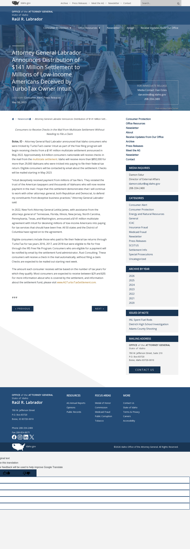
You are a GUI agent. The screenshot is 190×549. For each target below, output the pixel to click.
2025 (132, 280)
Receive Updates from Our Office (144, 137)
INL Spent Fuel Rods (140, 319)
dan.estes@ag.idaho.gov (152, 94)
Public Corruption (103, 416)
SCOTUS (134, 245)
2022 (132, 293)
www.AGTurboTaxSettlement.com (76, 282)
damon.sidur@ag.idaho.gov (144, 183)
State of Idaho (130, 407)
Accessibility (129, 420)
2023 (132, 289)
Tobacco (99, 420)
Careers (127, 416)
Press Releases (79, 3)
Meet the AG (97, 3)
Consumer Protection (138, 119)
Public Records (74, 411)
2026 (132, 276)
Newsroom (23, 118)
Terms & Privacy (131, 411)
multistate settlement (45, 159)
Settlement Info (138, 250)
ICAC (131, 223)
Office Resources (135, 123)
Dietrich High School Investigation (148, 324)
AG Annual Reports (76, 403)
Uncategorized (137, 259)
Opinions (71, 407)
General (133, 218)
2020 (132, 303)
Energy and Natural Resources (146, 214)
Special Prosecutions (141, 254)
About (129, 132)
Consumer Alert (33, 97)
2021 (132, 298)
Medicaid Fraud (137, 232)
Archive (64, 3)
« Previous (22, 308)
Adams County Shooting (143, 328)
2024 (132, 285)
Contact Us (144, 369)
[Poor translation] (26, 473)
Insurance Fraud (138, 227)
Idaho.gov (31, 446)
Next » (99, 308)
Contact (127, 3)
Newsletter (113, 3)
